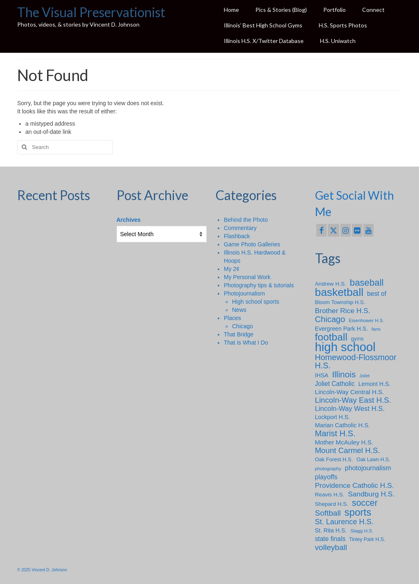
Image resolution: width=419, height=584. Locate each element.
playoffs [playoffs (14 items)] (326, 476)
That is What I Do (246, 342)
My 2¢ (231, 269)
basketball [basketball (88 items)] (339, 292)
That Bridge (238, 334)
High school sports (255, 301)
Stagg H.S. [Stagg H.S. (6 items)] (361, 530)
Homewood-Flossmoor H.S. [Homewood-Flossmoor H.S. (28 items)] (355, 361)
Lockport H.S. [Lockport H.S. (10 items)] (332, 417)
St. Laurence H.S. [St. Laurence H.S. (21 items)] (344, 522)
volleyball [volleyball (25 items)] (331, 547)
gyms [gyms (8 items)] (357, 339)
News (239, 310)
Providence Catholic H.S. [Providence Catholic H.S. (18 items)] (354, 485)
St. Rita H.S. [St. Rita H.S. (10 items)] (331, 530)
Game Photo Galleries (252, 244)
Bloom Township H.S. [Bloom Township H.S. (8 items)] (340, 302)
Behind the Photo (246, 219)
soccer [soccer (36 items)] (365, 503)
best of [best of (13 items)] (376, 293)
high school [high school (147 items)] (345, 347)
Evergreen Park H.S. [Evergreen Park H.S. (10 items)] (341, 328)
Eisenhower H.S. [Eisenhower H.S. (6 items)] (366, 320)
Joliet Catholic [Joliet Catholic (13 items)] (335, 383)
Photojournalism (244, 293)
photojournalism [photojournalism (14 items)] (368, 467)
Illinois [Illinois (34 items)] (344, 374)
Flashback (237, 236)
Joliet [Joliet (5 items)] (364, 375)
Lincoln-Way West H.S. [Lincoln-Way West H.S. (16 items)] (350, 409)
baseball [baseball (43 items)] (367, 283)
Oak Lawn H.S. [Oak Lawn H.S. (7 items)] (373, 459)
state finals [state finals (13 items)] (330, 538)
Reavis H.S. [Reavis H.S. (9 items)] (330, 495)
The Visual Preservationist (91, 12)
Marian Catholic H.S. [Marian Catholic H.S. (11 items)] (342, 425)
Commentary (240, 228)
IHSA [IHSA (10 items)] (322, 375)
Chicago (242, 326)
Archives (129, 219)
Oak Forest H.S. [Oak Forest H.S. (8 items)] (334, 459)
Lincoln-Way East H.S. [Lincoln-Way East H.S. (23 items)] (353, 400)
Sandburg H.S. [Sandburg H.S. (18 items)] (371, 494)
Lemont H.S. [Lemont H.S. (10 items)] (374, 384)
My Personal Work (247, 277)
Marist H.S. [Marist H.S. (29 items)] (335, 433)
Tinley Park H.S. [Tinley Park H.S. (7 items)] (367, 539)
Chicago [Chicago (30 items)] (330, 319)
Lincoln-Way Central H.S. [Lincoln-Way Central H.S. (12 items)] (349, 391)
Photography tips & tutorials (259, 285)
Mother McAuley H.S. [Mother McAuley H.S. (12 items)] (344, 442)
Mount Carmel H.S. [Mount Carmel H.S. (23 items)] (347, 450)
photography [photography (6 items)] (328, 468)
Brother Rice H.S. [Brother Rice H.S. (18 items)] (342, 311)
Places (232, 318)
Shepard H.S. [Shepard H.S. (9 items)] (332, 504)
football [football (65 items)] (331, 337)
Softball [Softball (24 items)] (328, 513)
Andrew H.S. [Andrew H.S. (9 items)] (330, 284)
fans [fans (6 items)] (376, 328)
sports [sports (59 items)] (358, 512)
